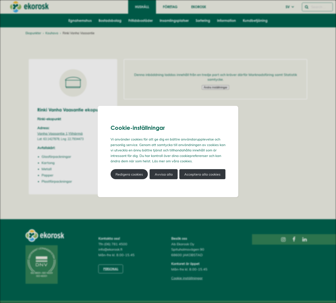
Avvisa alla (164, 174)
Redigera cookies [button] (129, 174)
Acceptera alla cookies (202, 174)
